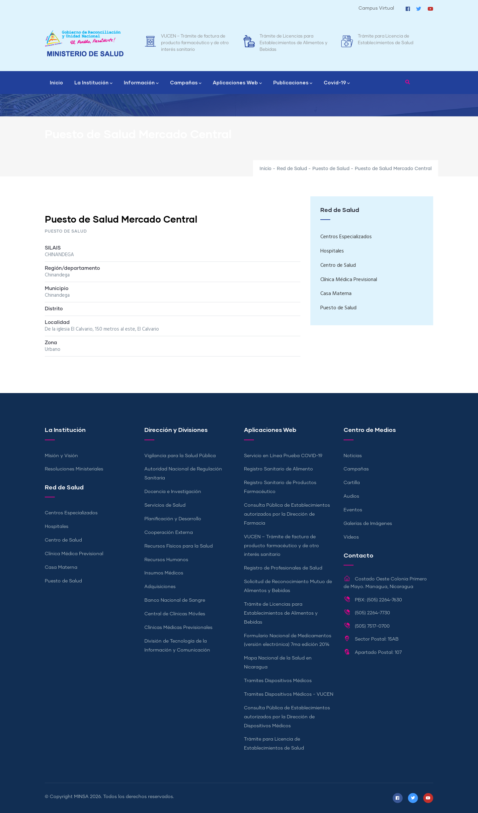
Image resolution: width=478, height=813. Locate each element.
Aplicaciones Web (237, 83)
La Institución (93, 83)
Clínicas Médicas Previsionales (178, 627)
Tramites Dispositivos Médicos (278, 680)
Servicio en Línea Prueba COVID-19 (283, 456)
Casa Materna (336, 293)
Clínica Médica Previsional (348, 279)
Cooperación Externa (168, 532)
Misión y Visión (61, 456)
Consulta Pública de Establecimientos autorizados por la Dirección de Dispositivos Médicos (287, 717)
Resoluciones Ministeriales (74, 469)
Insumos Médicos (163, 573)
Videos (351, 537)
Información (141, 83)
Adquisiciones (160, 586)
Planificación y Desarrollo (172, 519)
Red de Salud (292, 168)
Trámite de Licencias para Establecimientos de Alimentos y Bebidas (293, 43)
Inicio (56, 82)
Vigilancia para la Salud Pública (180, 456)
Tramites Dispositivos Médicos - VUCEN (288, 694)
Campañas (185, 83)
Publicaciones (292, 83)
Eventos (353, 510)
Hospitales (332, 251)
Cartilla (352, 482)
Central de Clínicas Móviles (174, 614)
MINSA (81, 796)
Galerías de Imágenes (368, 523)
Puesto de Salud (331, 168)
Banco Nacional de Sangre (174, 600)
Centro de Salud (338, 265)
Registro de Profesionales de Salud (283, 568)
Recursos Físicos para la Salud (178, 546)
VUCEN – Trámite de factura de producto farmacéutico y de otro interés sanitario (195, 43)
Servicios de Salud (165, 505)
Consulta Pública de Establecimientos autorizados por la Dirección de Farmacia (287, 514)
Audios (351, 496)
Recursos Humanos (166, 560)
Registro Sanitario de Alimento (278, 469)
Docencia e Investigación (172, 491)
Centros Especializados (346, 237)
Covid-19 (337, 83)
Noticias (353, 456)
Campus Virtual (376, 8)
